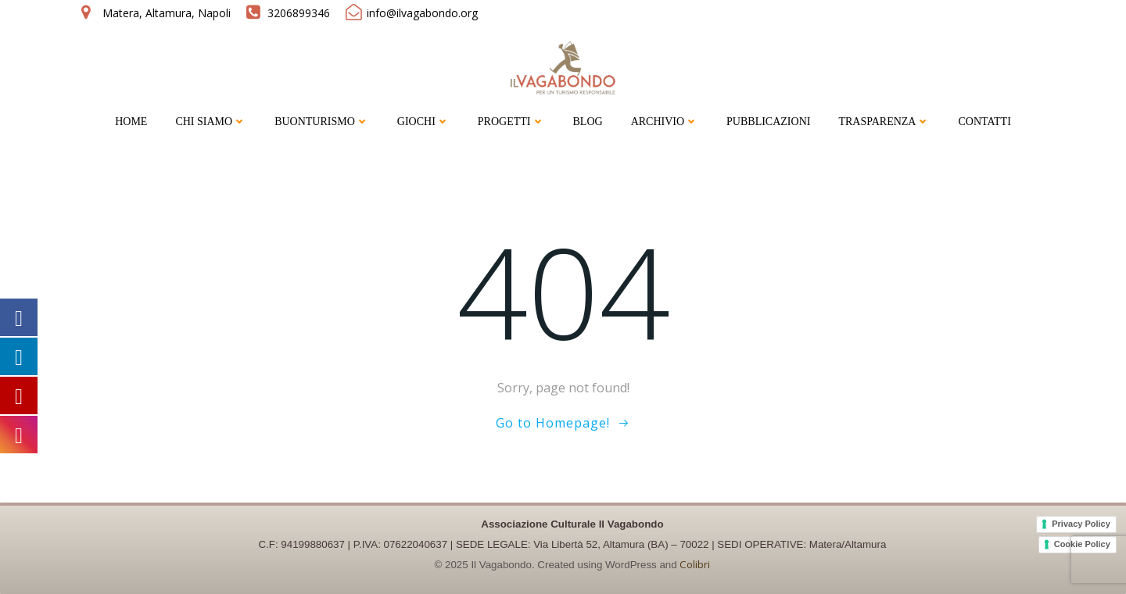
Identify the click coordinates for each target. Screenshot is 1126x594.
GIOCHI (423, 121)
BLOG (588, 121)
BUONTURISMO (321, 121)
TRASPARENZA (884, 121)
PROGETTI (511, 121)
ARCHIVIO (664, 121)
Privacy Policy (1081, 523)
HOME (131, 121)
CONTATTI (984, 121)
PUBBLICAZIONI (768, 121)
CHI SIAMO (210, 121)
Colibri (695, 564)
